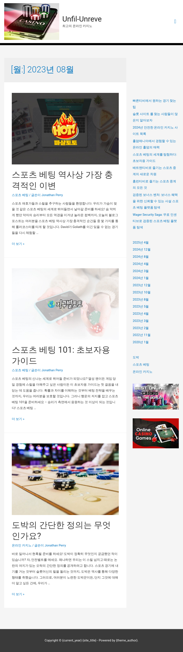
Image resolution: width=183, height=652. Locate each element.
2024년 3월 (141, 271)
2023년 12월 (141, 285)
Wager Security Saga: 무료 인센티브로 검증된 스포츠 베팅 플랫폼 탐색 (155, 221)
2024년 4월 (141, 264)
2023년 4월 (141, 314)
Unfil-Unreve (82, 19)
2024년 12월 (141, 249)
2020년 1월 (141, 342)
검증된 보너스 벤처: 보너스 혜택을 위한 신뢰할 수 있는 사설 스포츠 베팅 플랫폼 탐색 (155, 201)
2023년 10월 (141, 292)
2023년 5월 (141, 306)
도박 (136, 357)
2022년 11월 (141, 335)
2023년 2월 (141, 328)
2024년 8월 (141, 257)
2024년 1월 (141, 278)
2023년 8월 (141, 299)
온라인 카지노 (22, 546)
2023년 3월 (141, 321)
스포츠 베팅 (20, 195)
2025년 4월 (141, 242)
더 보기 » (18, 244)
